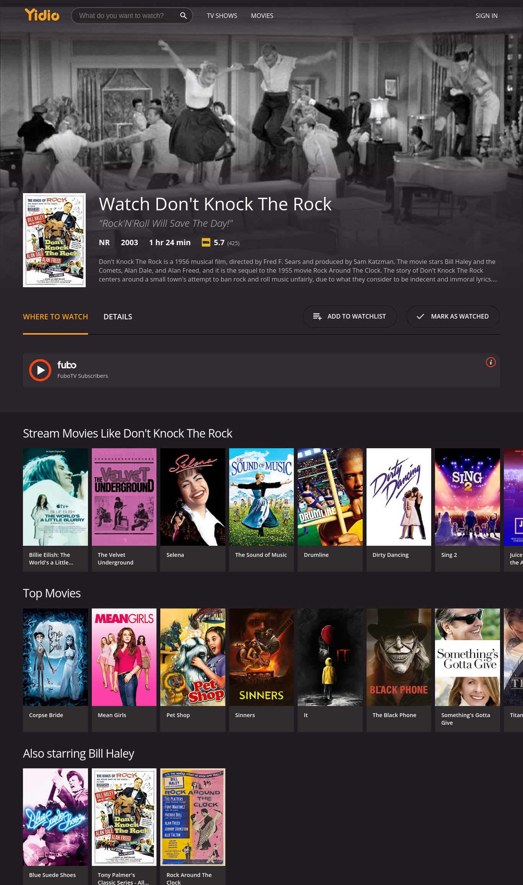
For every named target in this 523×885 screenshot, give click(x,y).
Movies (262, 15)
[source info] (489, 362)
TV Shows (222, 15)
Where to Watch (55, 316)
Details (117, 316)
